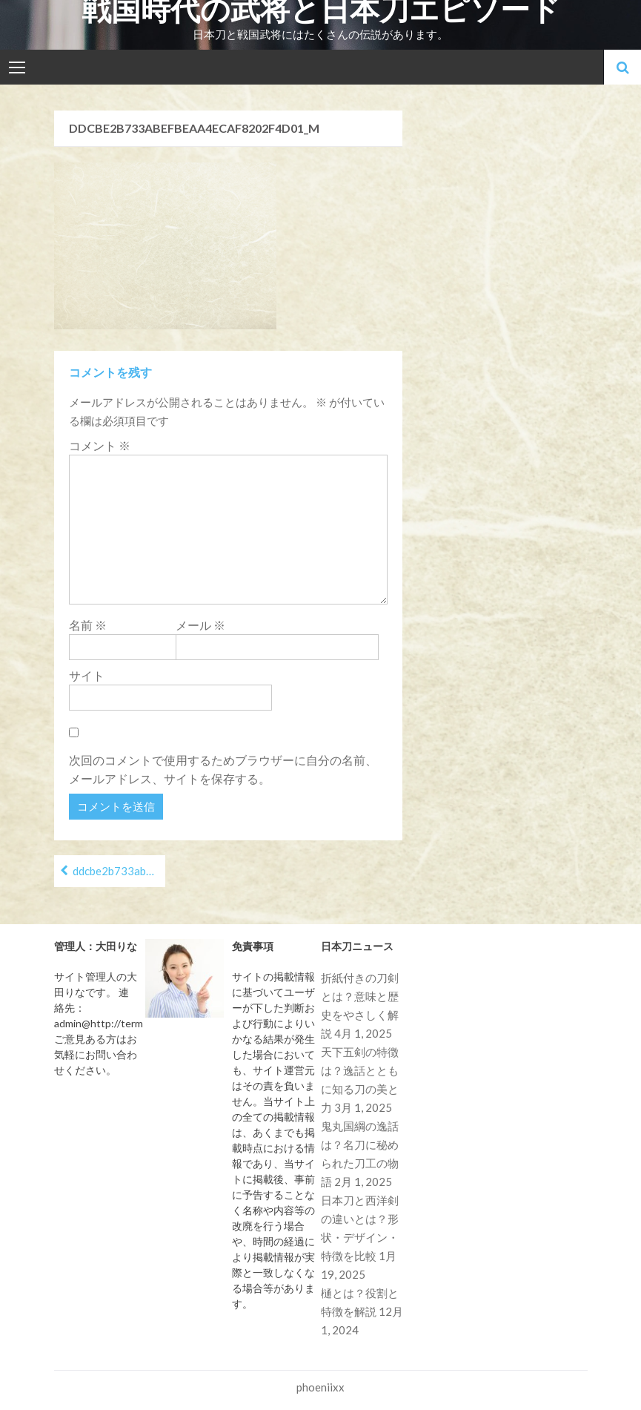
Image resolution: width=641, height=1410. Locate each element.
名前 (88, 625)
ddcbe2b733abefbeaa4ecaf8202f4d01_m (119, 870)
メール (200, 625)
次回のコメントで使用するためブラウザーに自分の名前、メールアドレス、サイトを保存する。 (223, 769)
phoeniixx (320, 1387)
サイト (86, 675)
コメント (99, 445)
